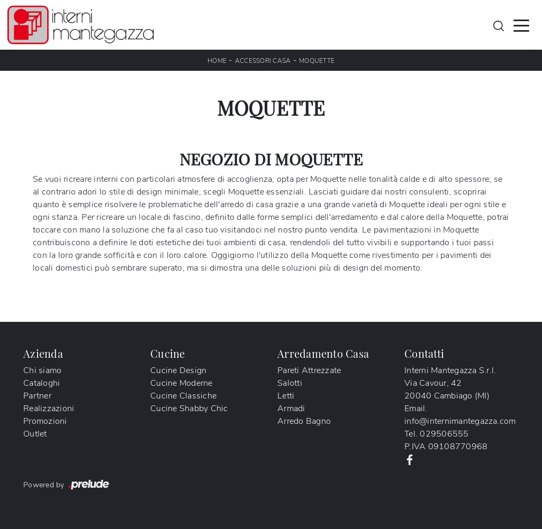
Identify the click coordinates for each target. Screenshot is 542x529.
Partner (37, 396)
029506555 (444, 434)
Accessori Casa (263, 61)
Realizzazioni (48, 408)
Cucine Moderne (181, 383)
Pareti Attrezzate (309, 370)
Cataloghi (41, 383)
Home (217, 61)
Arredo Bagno (304, 421)
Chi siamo (42, 370)
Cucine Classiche (183, 396)
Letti (285, 396)
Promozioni (45, 421)
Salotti (289, 383)
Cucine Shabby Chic (189, 408)
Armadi (291, 408)
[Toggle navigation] (521, 24)
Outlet (35, 434)
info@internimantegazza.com (460, 421)
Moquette (317, 61)
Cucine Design (178, 370)
